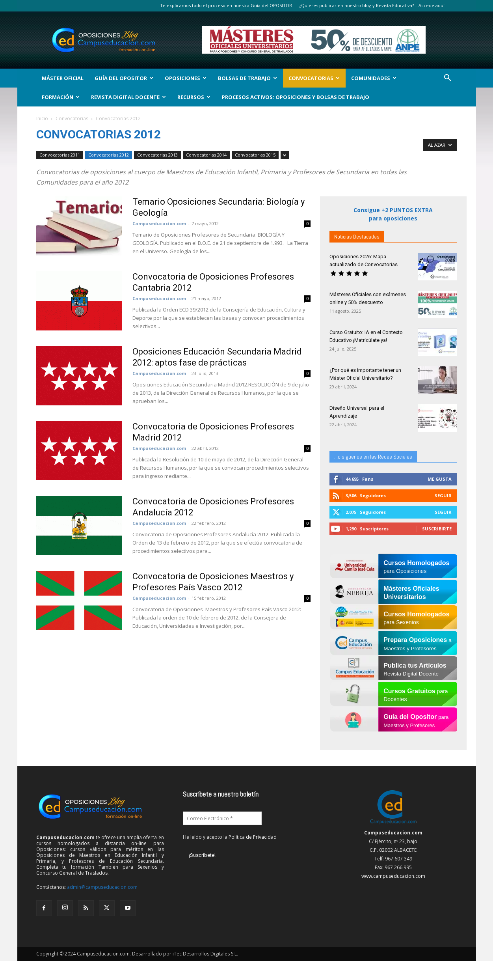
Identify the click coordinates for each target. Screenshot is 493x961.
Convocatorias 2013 (157, 155)
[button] (447, 78)
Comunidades (373, 78)
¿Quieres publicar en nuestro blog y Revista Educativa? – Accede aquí (372, 5)
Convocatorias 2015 (255, 155)
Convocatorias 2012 (108, 155)
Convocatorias (314, 78)
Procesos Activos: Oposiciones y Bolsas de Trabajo (295, 97)
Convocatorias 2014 (206, 155)
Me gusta (440, 479)
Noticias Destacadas (357, 236)
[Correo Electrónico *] (222, 818)
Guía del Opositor (124, 78)
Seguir (443, 495)
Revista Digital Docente (128, 97)
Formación (61, 97)
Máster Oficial (63, 78)
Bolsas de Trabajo (247, 78)
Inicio (42, 118)
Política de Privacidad (253, 837)
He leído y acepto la (230, 837)
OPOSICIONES (186, 78)
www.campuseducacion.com (393, 876)
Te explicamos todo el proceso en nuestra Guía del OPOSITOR (226, 5)
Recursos (193, 97)
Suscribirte (437, 529)
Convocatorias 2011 (59, 155)
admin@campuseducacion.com (102, 887)
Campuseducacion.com (159, 223)
